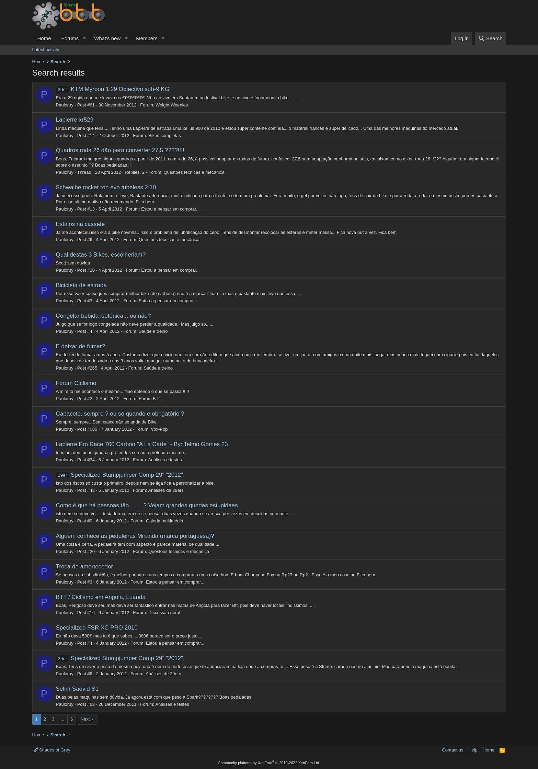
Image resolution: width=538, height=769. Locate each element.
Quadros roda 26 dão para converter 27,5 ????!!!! (120, 150)
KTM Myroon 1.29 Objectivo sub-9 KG (113, 89)
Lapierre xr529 (75, 119)
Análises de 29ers (165, 490)
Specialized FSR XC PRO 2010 (97, 627)
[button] (84, 38)
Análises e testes (165, 459)
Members (147, 38)
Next (85, 719)
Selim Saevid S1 (77, 689)
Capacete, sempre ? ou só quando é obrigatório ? (120, 413)
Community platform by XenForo (269, 763)
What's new (107, 38)
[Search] (490, 38)
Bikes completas (164, 135)
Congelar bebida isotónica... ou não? (103, 316)
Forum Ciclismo (76, 383)
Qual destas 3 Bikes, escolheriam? (101, 254)
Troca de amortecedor (84, 566)
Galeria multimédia (164, 520)
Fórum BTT (150, 398)
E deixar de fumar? (80, 346)
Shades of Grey (52, 750)
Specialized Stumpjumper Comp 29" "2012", (120, 475)
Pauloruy (64, 105)
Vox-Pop (159, 429)
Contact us (452, 750)
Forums (70, 38)
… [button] (62, 719)
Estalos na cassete (80, 224)
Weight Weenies (172, 105)
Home (44, 38)
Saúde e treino (153, 331)
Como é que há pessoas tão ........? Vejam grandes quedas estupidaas (147, 505)
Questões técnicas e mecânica (194, 172)
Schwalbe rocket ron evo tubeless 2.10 (106, 187)
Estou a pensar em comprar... (170, 209)
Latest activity (45, 49)
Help (473, 750)
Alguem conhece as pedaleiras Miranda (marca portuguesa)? (135, 536)
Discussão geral (164, 612)
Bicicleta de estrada (81, 285)
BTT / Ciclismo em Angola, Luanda (101, 597)
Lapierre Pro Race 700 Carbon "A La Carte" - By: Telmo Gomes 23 (142, 444)
